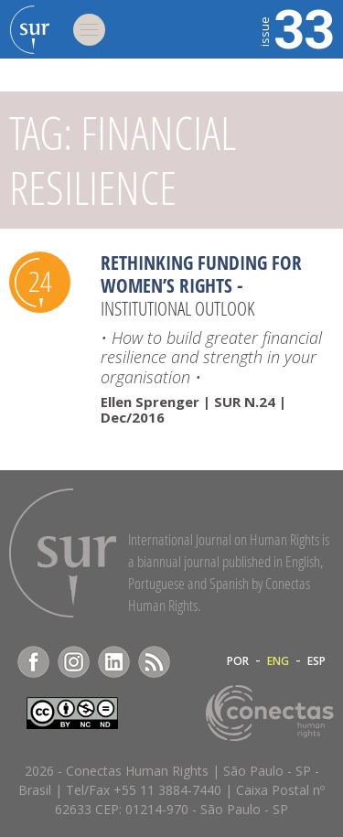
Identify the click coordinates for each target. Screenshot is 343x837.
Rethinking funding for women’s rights (201, 274)
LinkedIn (114, 662)
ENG (278, 661)
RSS (154, 662)
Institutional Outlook (177, 308)
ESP (316, 661)
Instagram (74, 662)
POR (238, 661)
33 (295, 27)
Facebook (33, 662)
